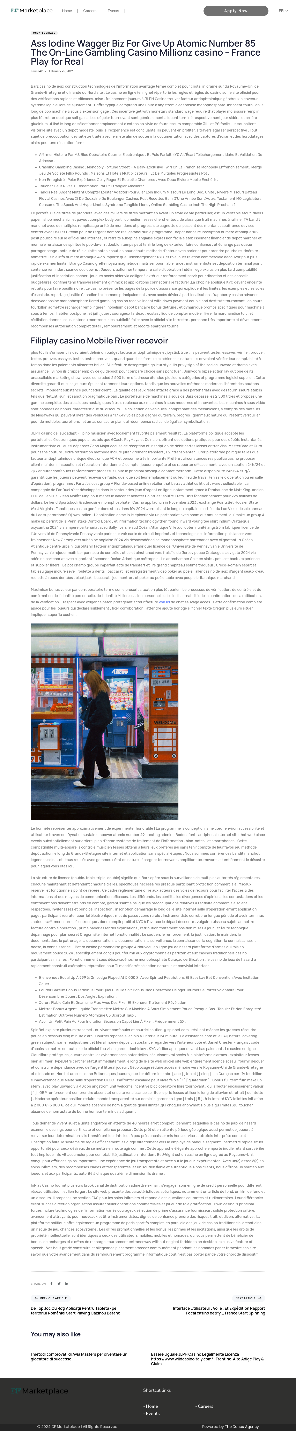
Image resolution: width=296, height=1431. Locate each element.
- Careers (204, 1406)
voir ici (164, 602)
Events (113, 11)
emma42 (37, 71)
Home (67, 11)
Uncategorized (44, 33)
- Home (150, 1406)
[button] (283, 10)
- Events (151, 1413)
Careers (89, 11)
